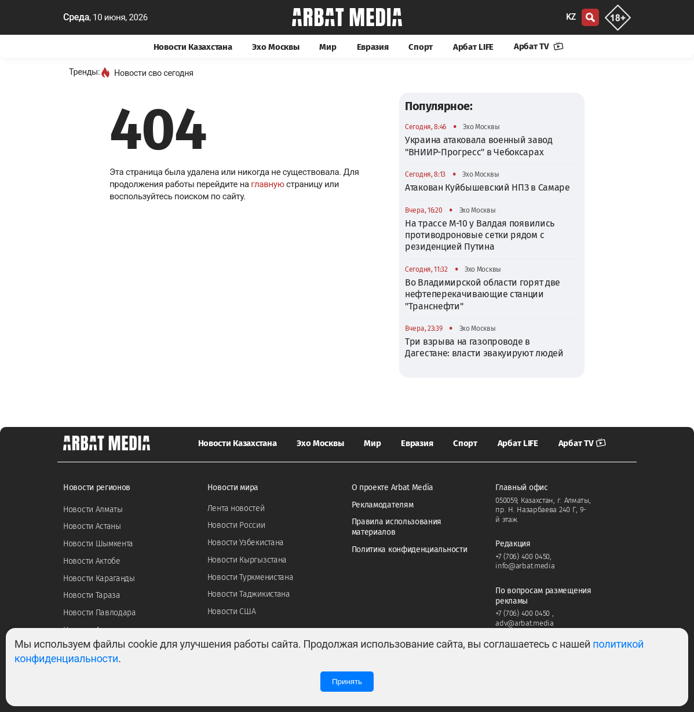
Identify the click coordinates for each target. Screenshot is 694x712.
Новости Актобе (91, 561)
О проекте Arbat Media (393, 487)
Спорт (420, 47)
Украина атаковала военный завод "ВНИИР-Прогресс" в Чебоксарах (479, 145)
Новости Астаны (92, 526)
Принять (347, 681)
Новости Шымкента (98, 544)
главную (267, 184)
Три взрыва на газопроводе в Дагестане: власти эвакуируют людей (484, 347)
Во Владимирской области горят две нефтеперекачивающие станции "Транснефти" (482, 294)
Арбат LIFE (473, 47)
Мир (327, 47)
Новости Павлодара (99, 613)
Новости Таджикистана (248, 594)
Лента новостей (236, 508)
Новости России (236, 525)
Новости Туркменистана (250, 577)
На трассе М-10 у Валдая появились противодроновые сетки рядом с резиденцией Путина (479, 235)
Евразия (373, 47)
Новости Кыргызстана (247, 560)
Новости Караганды (99, 578)
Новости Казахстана (193, 47)
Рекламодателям (383, 505)
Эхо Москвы (275, 47)
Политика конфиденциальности (409, 549)
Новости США (231, 611)
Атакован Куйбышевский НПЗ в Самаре (487, 187)
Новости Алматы (93, 509)
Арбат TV (539, 46)
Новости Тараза (91, 595)
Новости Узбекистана (245, 542)
